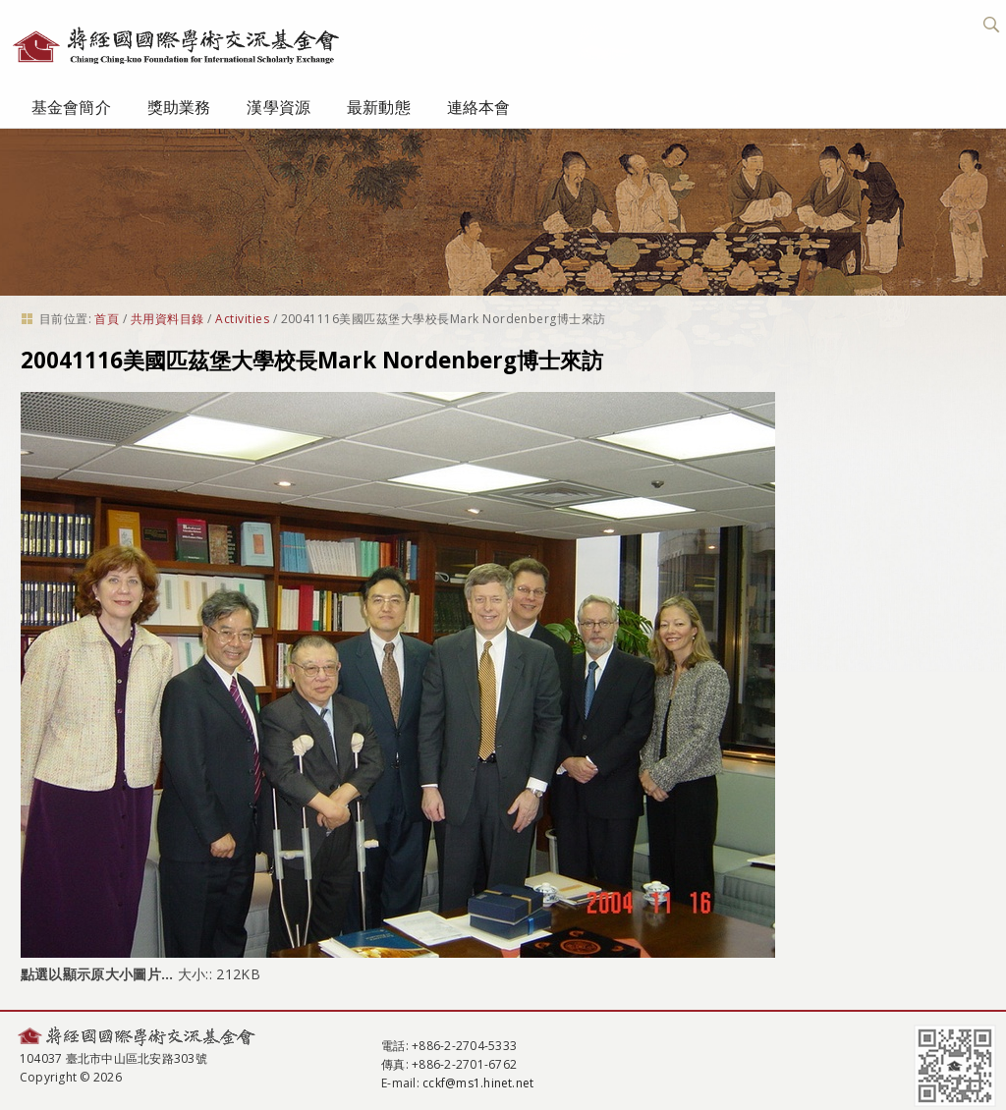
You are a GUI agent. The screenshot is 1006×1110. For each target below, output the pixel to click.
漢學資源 (278, 107)
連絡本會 (479, 107)
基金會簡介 (71, 107)
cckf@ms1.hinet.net (477, 1083)
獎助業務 (179, 107)
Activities (242, 318)
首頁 (106, 318)
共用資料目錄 (167, 318)
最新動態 (379, 107)
